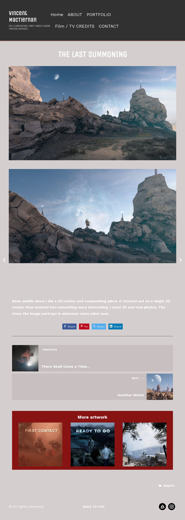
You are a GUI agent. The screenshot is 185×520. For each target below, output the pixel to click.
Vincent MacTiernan (22, 16)
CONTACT (109, 26)
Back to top (94, 506)
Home (57, 14)
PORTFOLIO (99, 14)
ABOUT (75, 14)
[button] (166, 485)
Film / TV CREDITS (74, 26)
